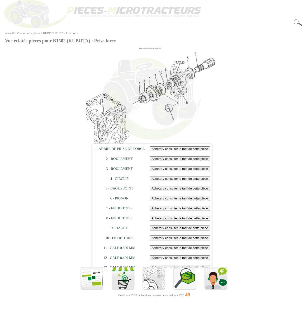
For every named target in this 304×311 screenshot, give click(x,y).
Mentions (123, 295)
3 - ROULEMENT (119, 169)
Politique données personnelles (159, 295)
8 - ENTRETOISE (119, 218)
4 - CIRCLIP (119, 178)
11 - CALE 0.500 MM (119, 248)
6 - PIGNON (119, 198)
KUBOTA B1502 (53, 33)
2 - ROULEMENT (119, 159)
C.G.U (135, 295)
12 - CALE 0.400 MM (119, 258)
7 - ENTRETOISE (119, 208)
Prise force (72, 33)
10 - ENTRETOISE (119, 238)
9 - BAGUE (119, 228)
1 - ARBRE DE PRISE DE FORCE (119, 149)
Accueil (9, 33)
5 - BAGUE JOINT (119, 188)
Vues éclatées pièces (28, 33)
